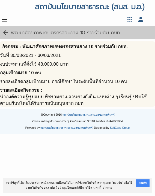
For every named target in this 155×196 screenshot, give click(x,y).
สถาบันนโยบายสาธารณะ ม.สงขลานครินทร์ (88, 114)
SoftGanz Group (120, 127)
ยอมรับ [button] (143, 183)
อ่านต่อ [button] (107, 187)
